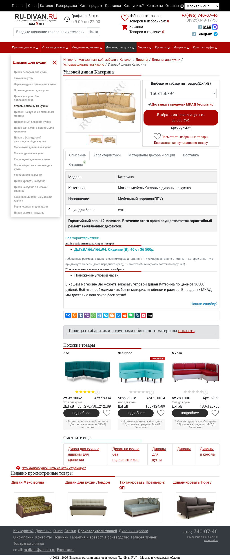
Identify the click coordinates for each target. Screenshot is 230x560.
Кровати (162, 48)
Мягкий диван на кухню (29, 153)
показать (186, 330)
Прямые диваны (25, 48)
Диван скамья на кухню (29, 212)
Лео (66, 353)
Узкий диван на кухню (28, 175)
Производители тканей (97, 531)
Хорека (145, 48)
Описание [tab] (77, 155)
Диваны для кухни (120, 48)
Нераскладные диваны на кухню (35, 84)
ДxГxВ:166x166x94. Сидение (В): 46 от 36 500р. (114, 249)
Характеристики (107, 155)
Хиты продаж (91, 6)
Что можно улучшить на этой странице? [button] (54, 468)
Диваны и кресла (133, 531)
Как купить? (134, 6)
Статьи (70, 531)
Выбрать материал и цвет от (181, 117)
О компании (23, 537)
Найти (93, 32)
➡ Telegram (205, 34)
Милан (177, 353)
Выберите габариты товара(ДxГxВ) (181, 83)
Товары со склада (28, 543)
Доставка (113, 6)
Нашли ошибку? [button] (204, 304)
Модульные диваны (87, 48)
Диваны (184, 449)
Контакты (154, 6)
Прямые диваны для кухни (31, 90)
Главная (19, 6)
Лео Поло (125, 353)
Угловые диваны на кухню (31, 106)
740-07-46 (200, 15)
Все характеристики (82, 238)
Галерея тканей (144, 537)
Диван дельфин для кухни (30, 72)
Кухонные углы (23, 78)
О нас (32, 6)
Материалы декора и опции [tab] (151, 155)
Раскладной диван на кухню (32, 159)
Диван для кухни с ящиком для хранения (83, 454)
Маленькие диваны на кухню (32, 147)
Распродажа (66, 6)
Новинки (61, 537)
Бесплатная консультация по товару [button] (181, 143)
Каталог (46, 6)
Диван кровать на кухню (29, 181)
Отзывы (172, 6)
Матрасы (182, 48)
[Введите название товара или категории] (50, 32)
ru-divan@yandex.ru (39, 550)
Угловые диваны (55, 48)
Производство (117, 537)
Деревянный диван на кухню (32, 121)
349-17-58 (202, 20)
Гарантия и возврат (86, 537)
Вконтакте (65, 550)
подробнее (81, 413)
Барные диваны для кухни (31, 206)
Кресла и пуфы (205, 48)
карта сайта (211, 540)
